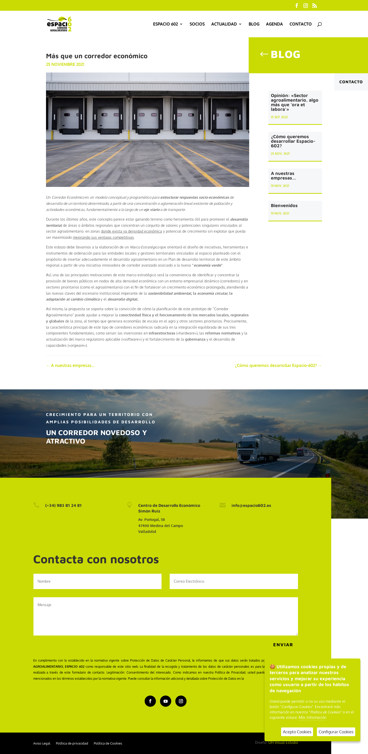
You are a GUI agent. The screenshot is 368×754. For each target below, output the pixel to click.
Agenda (274, 24)
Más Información (312, 717)
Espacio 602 (165, 24)
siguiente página (256, 678)
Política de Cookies (108, 743)
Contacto (301, 24)
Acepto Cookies (297, 731)
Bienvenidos (284, 206)
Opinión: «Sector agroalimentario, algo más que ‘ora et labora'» (294, 103)
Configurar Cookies (336, 731)
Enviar (283, 644)
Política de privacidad (72, 743)
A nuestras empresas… (283, 177)
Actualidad (224, 24)
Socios (197, 24)
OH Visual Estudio (283, 742)
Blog (254, 24)
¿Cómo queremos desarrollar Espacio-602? (293, 142)
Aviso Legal (41, 743)
